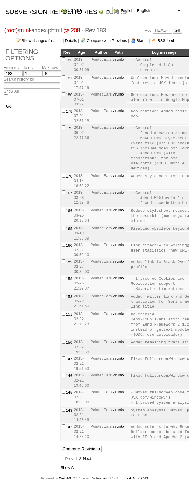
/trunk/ (118, 59)
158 (69, 278)
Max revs (50, 67)
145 (69, 392)
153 (69, 296)
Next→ (89, 458)
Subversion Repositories (51, 12)
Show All (11, 91)
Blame (142, 40)
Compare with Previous (107, 40)
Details (71, 40)
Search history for (19, 79)
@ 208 (71, 30)
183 (69, 60)
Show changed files (38, 40)
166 (69, 210)
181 (69, 78)
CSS (144, 478)
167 (69, 193)
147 (69, 359)
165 (69, 228)
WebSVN (65, 478)
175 (69, 128)
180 (69, 95)
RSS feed (165, 40)
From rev (11, 67)
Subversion (100, 478)
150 (69, 342)
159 (69, 262)
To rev (28, 67)
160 (69, 245)
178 (69, 111)
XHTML (131, 478)
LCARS (116, 12)
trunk (25, 30)
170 (69, 176)
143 (69, 410)
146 (69, 375)
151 (69, 314)
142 (69, 427)
